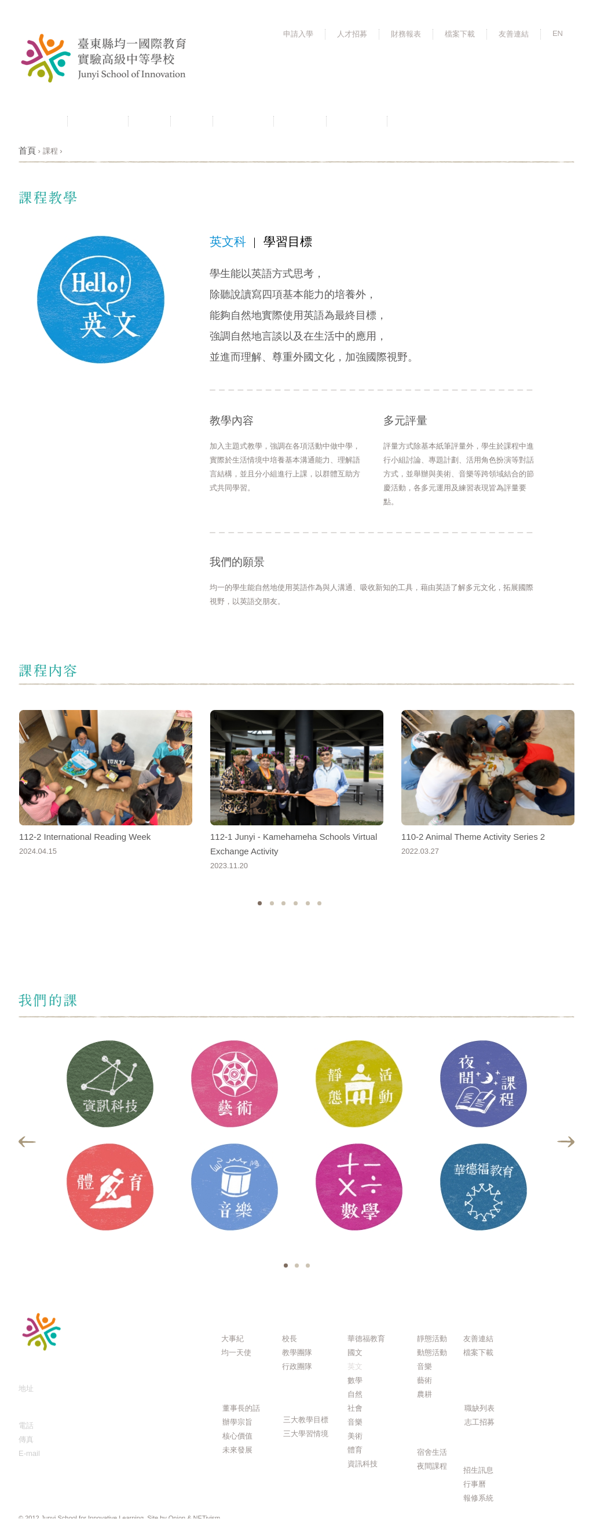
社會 (355, 1408)
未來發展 (237, 1449)
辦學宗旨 (237, 1422)
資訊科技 (362, 1463)
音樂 (355, 1422)
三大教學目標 (305, 1419)
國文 (355, 1352)
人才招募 (352, 34)
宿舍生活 (432, 1452)
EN (557, 33)
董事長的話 (241, 1408)
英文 (355, 1366)
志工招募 (479, 1422)
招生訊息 (478, 1470)
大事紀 (232, 1338)
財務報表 (406, 34)
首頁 (27, 150)
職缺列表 (479, 1408)
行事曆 (299, 121)
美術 (355, 1436)
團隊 (191, 121)
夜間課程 (432, 1466)
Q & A (536, 1316)
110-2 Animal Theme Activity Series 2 (473, 837)
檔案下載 (460, 34)
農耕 (424, 1394)
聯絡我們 (356, 121)
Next (565, 1142)
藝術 (424, 1380)
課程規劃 (243, 121)
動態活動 (432, 1352)
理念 (149, 121)
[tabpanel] (109, 1142)
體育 (355, 1449)
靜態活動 (432, 1338)
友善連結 (514, 34)
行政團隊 (297, 1366)
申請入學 (298, 34)
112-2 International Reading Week (85, 837)
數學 (355, 1380)
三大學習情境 (305, 1433)
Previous (28, 1142)
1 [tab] (286, 1266)
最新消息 (37, 121)
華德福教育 (366, 1338)
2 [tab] (297, 1266)
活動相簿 (417, 121)
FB (554, 120)
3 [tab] (308, 1266)
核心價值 (237, 1436)
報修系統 (478, 1498)
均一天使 (236, 1352)
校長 (289, 1338)
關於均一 (97, 121)
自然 (355, 1394)
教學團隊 (297, 1352)
